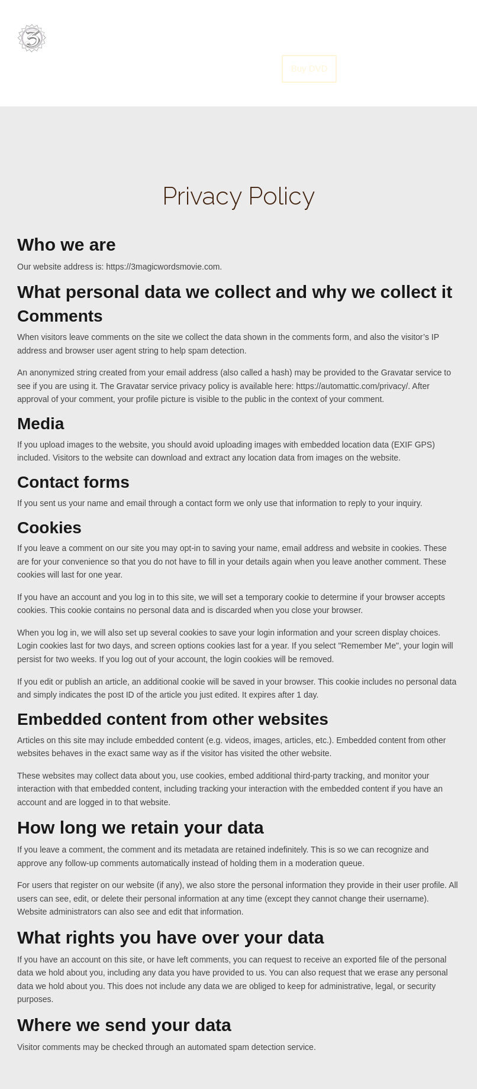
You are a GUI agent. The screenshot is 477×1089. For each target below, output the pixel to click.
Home (199, 39)
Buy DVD (309, 68)
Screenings (321, 39)
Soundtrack (255, 39)
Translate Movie (397, 39)
